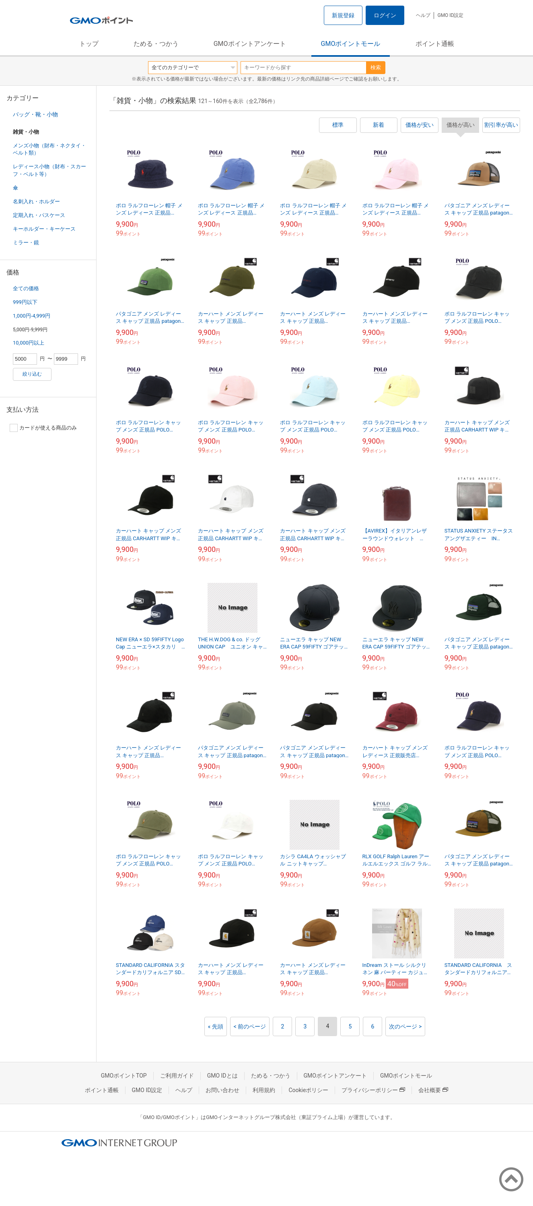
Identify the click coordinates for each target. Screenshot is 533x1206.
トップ (89, 43)
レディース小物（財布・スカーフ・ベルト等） (49, 170)
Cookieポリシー (308, 1090)
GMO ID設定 (450, 15)
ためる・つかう (156, 43)
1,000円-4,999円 (31, 316)
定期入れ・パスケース (39, 215)
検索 (375, 67)
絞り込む (32, 374)
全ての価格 (26, 288)
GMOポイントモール (351, 43)
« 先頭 (215, 1026)
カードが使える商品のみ (43, 428)
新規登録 (343, 15)
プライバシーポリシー (373, 1090)
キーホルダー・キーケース (44, 229)
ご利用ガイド (177, 1075)
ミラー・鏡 (26, 243)
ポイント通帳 (435, 43)
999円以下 (25, 302)
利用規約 (264, 1090)
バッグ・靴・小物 (35, 114)
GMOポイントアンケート (250, 43)
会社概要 (433, 1090)
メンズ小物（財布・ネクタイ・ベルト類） (49, 149)
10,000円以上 (28, 343)
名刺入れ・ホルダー (36, 201)
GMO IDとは (222, 1075)
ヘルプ (423, 15)
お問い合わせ (222, 1090)
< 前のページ (250, 1026)
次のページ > (405, 1026)
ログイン (385, 15)
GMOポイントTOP (124, 1075)
